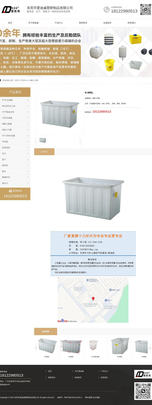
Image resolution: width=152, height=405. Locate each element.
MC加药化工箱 (8, 106)
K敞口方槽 (34, 80)
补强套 (5, 142)
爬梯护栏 (6, 177)
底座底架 (6, 147)
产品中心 (59, 23)
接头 (4, 171)
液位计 (5, 183)
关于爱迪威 (33, 23)
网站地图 (88, 397)
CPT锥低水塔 (8, 112)
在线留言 (107, 23)
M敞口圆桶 (7, 124)
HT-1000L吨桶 (8, 136)
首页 (10, 23)
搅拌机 (5, 165)
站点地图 (96, 397)
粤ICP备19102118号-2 (73, 397)
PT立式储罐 (7, 100)
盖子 (4, 159)
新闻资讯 (83, 23)
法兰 (4, 153)
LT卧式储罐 (7, 118)
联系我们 (132, 23)
